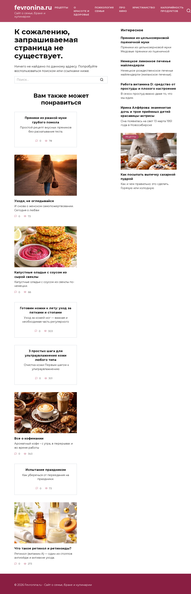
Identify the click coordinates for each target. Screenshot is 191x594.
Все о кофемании (28, 436)
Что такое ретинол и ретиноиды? (42, 546)
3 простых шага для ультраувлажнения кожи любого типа (45, 354)
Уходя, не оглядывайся (34, 200)
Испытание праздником (46, 467)
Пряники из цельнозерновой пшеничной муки (145, 40)
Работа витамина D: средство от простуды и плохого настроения (148, 86)
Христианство (143, 7)
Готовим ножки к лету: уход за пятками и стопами (45, 309)
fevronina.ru (33, 7)
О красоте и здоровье (81, 11)
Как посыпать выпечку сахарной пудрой (148, 176)
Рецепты (61, 7)
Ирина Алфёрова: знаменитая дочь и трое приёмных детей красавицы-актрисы (146, 112)
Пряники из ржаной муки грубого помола (46, 120)
